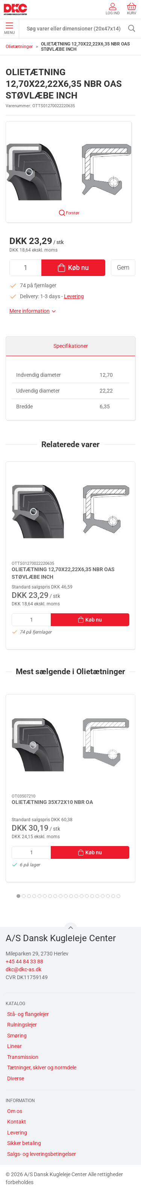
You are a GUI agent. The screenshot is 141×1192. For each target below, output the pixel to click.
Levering (74, 296)
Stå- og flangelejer (28, 1014)
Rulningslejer (22, 1025)
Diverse (15, 1078)
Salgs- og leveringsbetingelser (41, 1154)
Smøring (17, 1036)
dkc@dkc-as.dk (23, 969)
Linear (14, 1046)
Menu (9, 29)
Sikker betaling (24, 1143)
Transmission (22, 1057)
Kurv (131, 9)
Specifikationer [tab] (70, 346)
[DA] (15, 9)
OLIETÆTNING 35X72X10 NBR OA (52, 802)
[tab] (18, 896)
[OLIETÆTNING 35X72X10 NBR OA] (70, 744)
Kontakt (16, 1122)
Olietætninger (19, 46)
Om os (14, 1111)
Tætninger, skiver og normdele (41, 1068)
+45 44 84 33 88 (24, 961)
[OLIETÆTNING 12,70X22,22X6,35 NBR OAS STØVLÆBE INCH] (70, 511)
